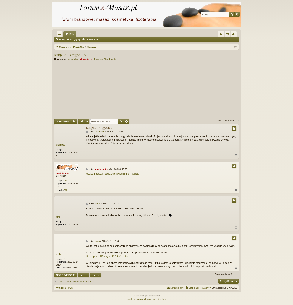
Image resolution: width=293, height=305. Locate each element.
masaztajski (73, 59)
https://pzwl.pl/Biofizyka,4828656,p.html (107, 256)
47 (63, 259)
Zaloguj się (75, 39)
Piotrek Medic (110, 59)
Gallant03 (60, 145)
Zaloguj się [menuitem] (228, 35)
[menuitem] (221, 34)
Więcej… (60, 35)
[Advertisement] (166, 90)
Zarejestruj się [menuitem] (234, 35)
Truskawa (98, 59)
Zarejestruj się (91, 39)
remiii (58, 217)
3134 (64, 181)
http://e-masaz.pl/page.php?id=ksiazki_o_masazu (112, 173)
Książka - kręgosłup (70, 54)
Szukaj (61, 39)
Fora (71, 34)
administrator (86, 59)
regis (58, 254)
